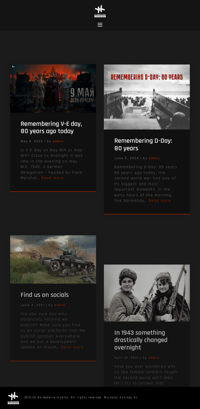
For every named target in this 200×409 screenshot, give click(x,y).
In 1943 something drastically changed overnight (140, 369)
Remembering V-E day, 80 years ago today (51, 131)
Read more (52, 181)
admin (58, 145)
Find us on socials (45, 319)
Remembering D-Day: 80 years (143, 149)
